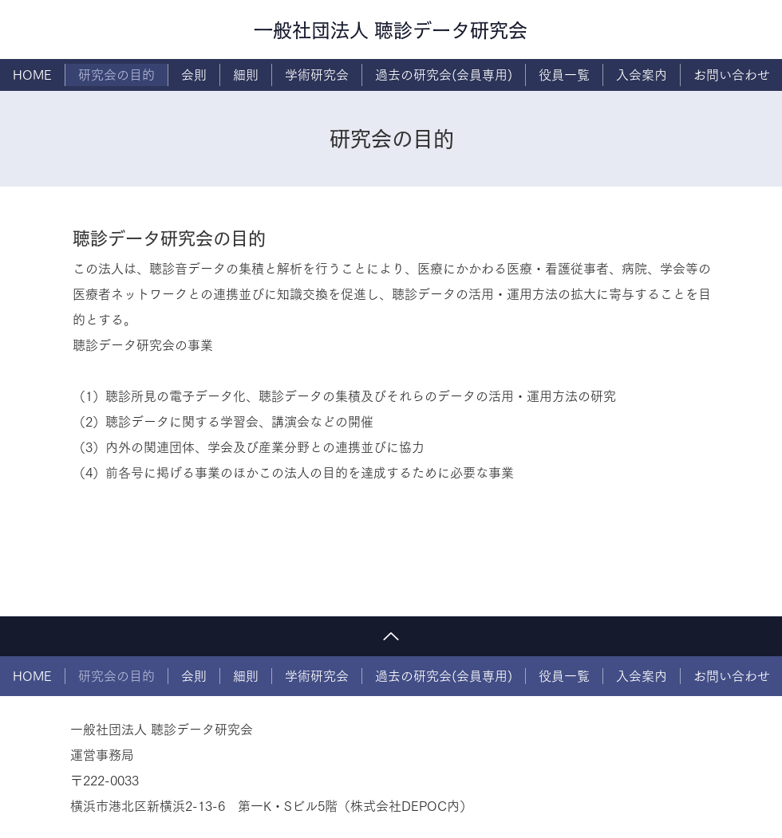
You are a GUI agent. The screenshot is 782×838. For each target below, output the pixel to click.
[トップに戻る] (391, 636)
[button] (316, 75)
